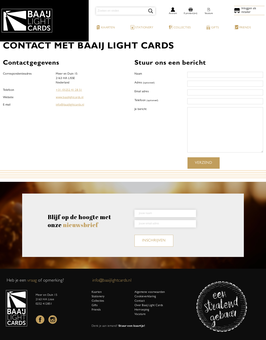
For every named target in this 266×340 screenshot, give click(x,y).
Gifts (212, 27)
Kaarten (105, 27)
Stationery (141, 27)
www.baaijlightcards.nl (69, 97)
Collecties (179, 27)
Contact (139, 301)
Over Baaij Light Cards (148, 305)
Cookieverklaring (145, 296)
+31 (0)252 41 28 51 (69, 90)
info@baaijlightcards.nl (70, 105)
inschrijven (154, 241)
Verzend (203, 163)
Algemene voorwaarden (149, 292)
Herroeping (141, 310)
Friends (242, 27)
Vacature (140, 314)
